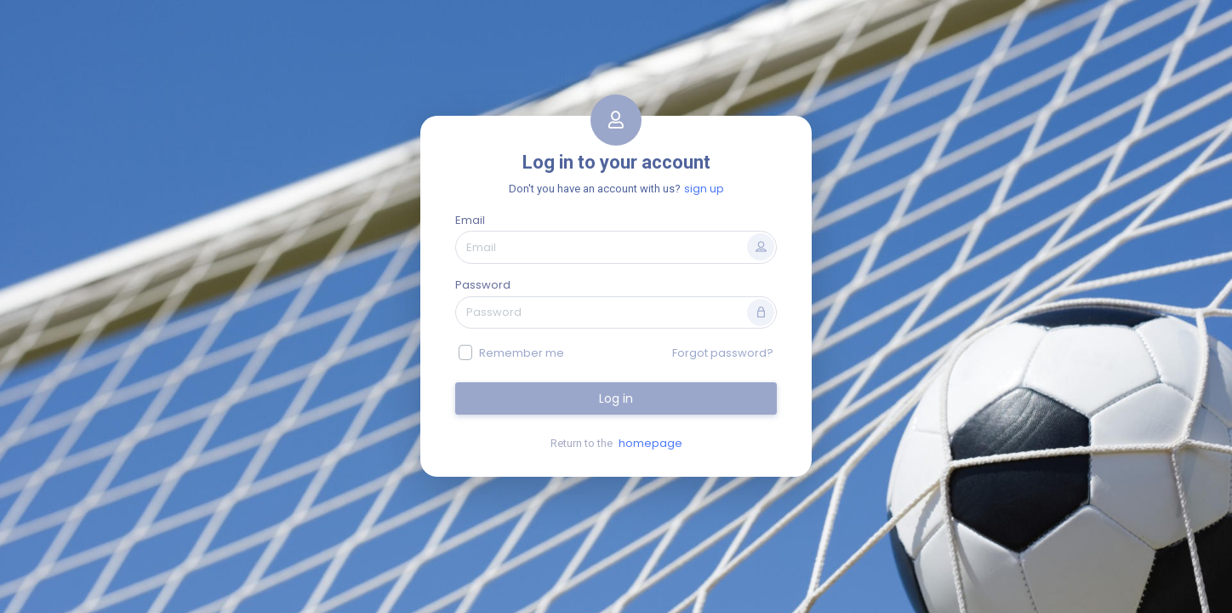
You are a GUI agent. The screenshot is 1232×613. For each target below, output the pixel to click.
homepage (650, 443)
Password (482, 285)
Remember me (521, 353)
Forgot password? (722, 353)
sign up (704, 188)
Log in (616, 398)
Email (470, 220)
